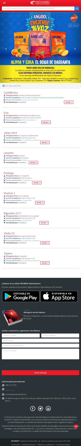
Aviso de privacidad (63, 444)
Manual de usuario (29, 444)
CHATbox (26, 310)
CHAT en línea (10, 390)
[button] (6, 47)
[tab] (40, 85)
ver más (68, 102)
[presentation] (20, 365)
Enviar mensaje (40, 373)
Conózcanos (15, 444)
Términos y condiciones (46, 444)
